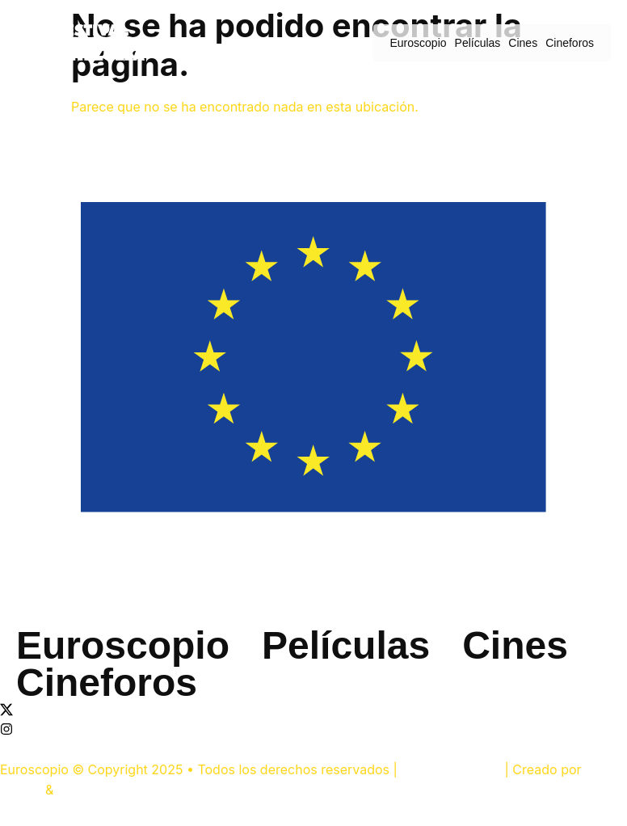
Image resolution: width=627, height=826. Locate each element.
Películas (478, 42)
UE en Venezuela (451, 770)
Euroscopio (418, 42)
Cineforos (569, 42)
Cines (522, 42)
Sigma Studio (95, 790)
